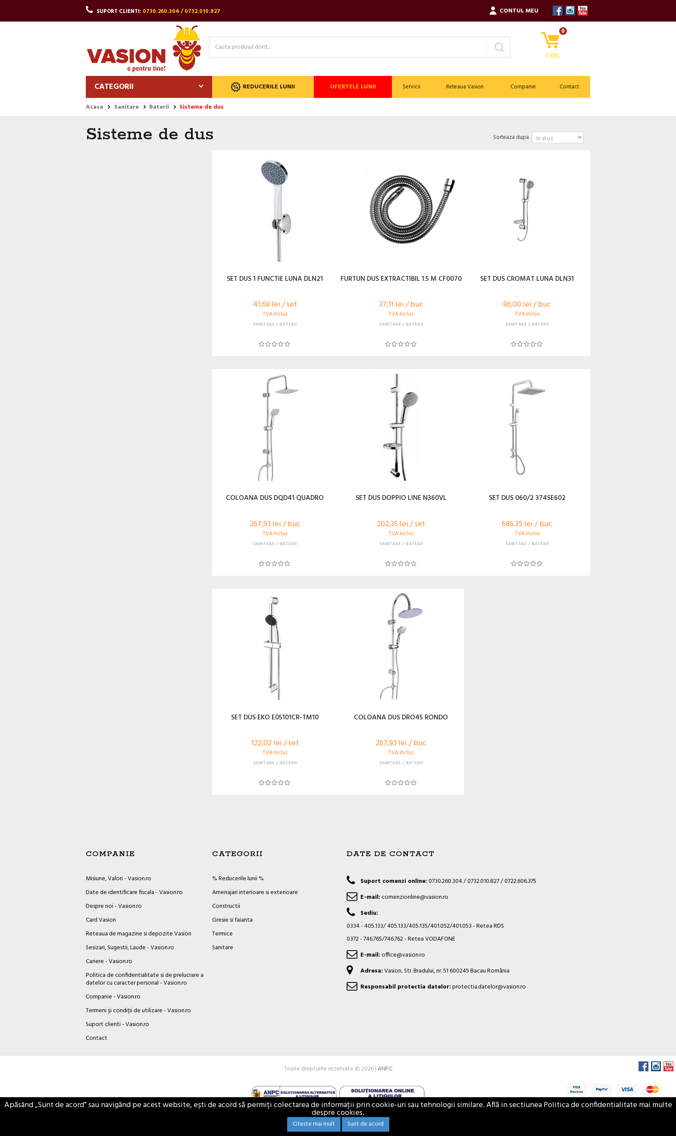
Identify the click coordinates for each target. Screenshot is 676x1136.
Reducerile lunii (263, 87)
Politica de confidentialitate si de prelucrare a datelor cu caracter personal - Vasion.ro (144, 979)
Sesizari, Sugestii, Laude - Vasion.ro (130, 948)
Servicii (411, 86)
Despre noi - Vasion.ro (114, 906)
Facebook (558, 11)
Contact (569, 86)
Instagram (570, 11)
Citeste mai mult (314, 1124)
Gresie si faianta (232, 920)
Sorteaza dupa (511, 137)
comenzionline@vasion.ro (415, 897)
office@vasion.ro (403, 955)
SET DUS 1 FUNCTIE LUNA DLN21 (275, 279)
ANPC (385, 1069)
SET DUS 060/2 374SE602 (527, 498)
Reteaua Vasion (465, 86)
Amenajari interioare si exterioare (255, 893)
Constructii (226, 906)
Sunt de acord (365, 1124)
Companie (523, 86)
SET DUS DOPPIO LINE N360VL (401, 498)
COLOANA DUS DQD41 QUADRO (275, 498)
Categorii (114, 87)
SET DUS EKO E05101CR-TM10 (275, 718)
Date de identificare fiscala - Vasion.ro (134, 893)
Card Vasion (101, 920)
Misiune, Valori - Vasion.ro (118, 879)
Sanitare (222, 948)
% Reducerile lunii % (238, 879)
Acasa (94, 107)
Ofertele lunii (353, 87)
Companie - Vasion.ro (113, 997)
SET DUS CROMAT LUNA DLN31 (527, 279)
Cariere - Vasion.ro (109, 962)
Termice (222, 934)
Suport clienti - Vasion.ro (117, 1024)
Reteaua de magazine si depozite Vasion (138, 934)
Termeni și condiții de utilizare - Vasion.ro (138, 1011)
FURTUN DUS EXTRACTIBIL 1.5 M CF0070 (401, 279)
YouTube (583, 11)
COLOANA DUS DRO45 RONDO (401, 718)
